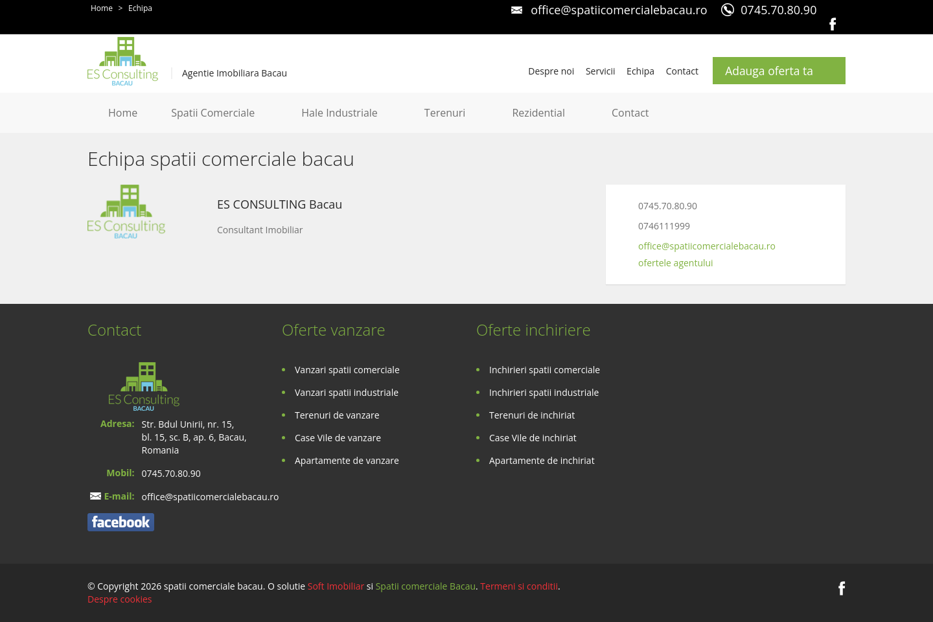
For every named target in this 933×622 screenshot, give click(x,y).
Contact (682, 71)
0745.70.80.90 (778, 9)
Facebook (832, 23)
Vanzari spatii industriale (346, 392)
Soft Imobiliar (336, 586)
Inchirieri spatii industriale (544, 392)
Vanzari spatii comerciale (347, 369)
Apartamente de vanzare (347, 460)
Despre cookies (119, 599)
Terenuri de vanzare (337, 415)
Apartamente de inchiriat (542, 460)
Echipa (140, 8)
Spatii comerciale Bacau (426, 586)
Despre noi (551, 71)
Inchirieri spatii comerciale (544, 369)
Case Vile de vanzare (338, 438)
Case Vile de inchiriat (533, 438)
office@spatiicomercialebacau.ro (619, 9)
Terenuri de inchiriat (532, 415)
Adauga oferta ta (769, 70)
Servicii (601, 71)
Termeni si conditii (519, 586)
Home (102, 8)
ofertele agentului (675, 263)
